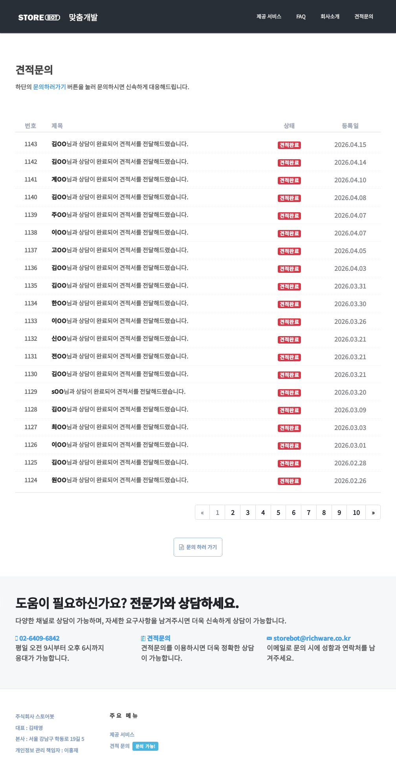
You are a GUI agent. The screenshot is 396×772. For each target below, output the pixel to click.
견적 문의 (120, 746)
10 (356, 512)
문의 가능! (145, 746)
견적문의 (363, 16)
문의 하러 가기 (198, 547)
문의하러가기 (49, 87)
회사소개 (330, 16)
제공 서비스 (269, 16)
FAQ (301, 16)
